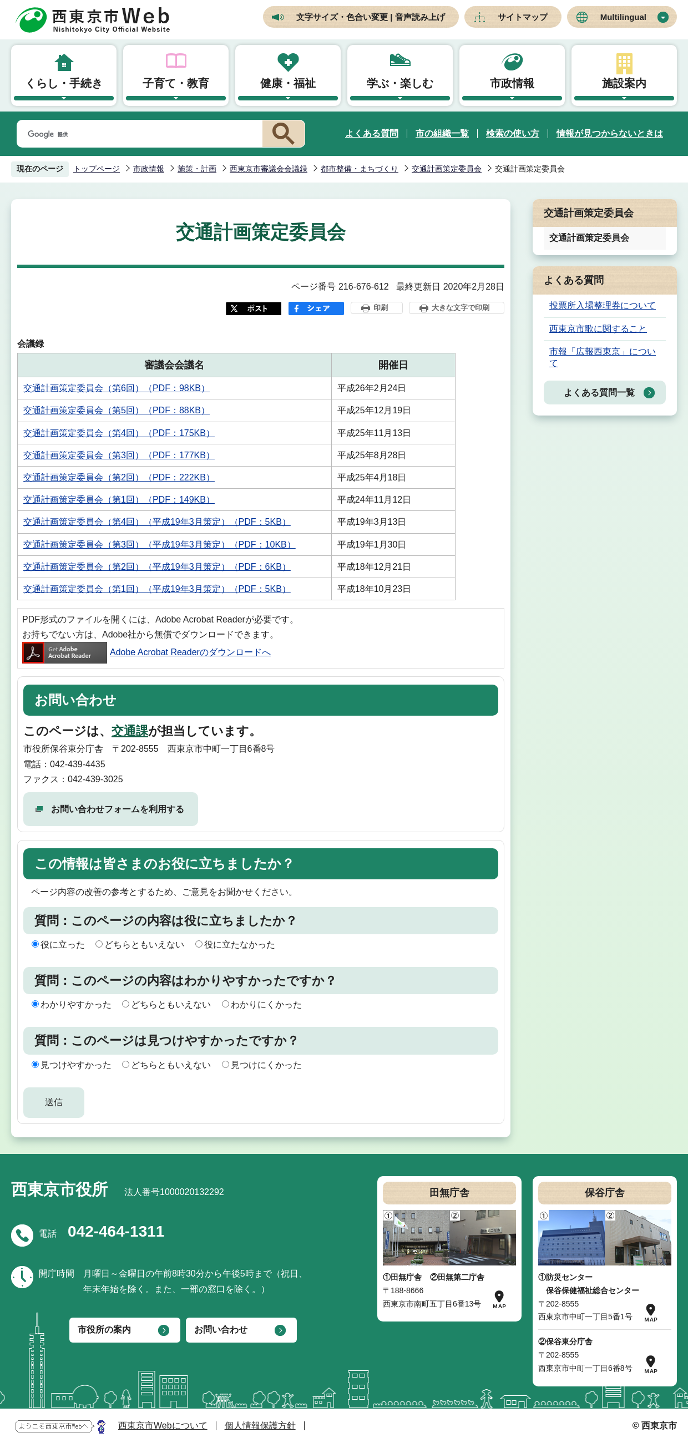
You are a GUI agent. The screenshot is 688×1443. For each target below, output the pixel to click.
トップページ (96, 168)
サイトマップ (523, 17)
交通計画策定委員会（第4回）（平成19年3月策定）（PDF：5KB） (157, 521)
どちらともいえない (144, 944)
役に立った (63, 944)
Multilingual (623, 17)
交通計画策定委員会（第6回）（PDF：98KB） (116, 388)
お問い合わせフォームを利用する (117, 809)
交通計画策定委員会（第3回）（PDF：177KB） (119, 455)
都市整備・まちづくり (359, 168)
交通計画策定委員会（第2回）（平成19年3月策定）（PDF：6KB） (157, 566)
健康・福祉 (288, 83)
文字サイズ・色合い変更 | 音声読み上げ (370, 17)
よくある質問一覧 (599, 392)
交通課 (130, 731)
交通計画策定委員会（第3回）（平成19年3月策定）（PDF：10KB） (159, 544)
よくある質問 (371, 133)
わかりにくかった (266, 1004)
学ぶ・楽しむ (400, 83)
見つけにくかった (266, 1065)
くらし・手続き (64, 83)
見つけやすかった (76, 1065)
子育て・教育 (176, 83)
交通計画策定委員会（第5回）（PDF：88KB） (116, 410)
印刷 (380, 307)
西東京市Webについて (163, 1425)
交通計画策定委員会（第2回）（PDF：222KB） (119, 477)
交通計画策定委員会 (447, 168)
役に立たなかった (239, 944)
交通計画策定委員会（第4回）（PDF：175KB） (119, 433)
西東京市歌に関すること (598, 328)
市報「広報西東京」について (602, 357)
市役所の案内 (104, 1329)
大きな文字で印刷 (460, 307)
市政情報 (512, 83)
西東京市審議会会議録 (268, 168)
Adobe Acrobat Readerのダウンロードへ (146, 652)
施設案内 (624, 83)
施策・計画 (197, 168)
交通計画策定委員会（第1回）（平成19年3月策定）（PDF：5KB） (157, 589)
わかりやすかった (76, 1004)
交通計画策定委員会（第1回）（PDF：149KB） (119, 499)
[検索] (137, 134)
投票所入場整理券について (602, 305)
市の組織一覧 (442, 133)
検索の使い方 (512, 133)
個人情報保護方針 (260, 1425)
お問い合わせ (220, 1329)
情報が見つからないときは (610, 133)
